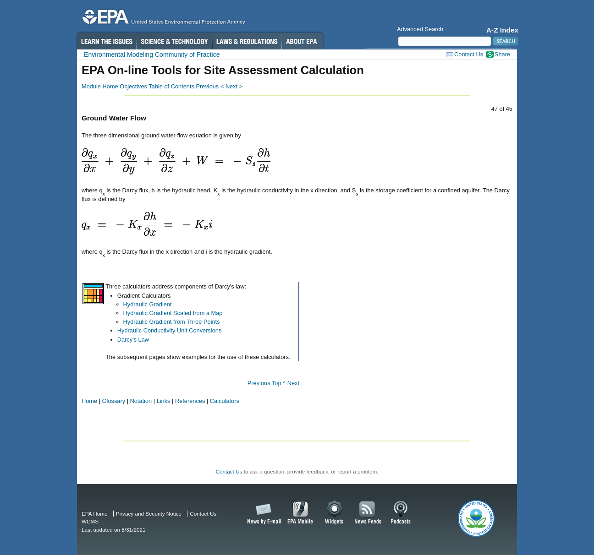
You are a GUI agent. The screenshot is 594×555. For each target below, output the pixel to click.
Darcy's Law (133, 339)
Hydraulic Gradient (147, 304)
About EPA (302, 41)
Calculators (224, 400)
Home (89, 400)
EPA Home (94, 514)
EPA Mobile (300, 513)
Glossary (114, 400)
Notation (141, 400)
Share (502, 54)
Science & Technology (174, 41)
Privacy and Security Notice (149, 514)
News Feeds (368, 513)
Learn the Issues (106, 41)
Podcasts (400, 513)
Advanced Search (420, 29)
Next (293, 383)
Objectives (133, 86)
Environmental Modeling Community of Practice (152, 54)
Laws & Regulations (246, 41)
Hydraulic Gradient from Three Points (171, 321)
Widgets (335, 513)
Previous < (210, 86)
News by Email (262, 513)
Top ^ (279, 383)
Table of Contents (171, 86)
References (190, 400)
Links (163, 400)
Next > (234, 86)
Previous (259, 383)
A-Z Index (502, 30)
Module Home (100, 86)
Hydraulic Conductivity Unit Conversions (169, 330)
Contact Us (468, 54)
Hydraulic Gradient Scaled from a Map (173, 313)
